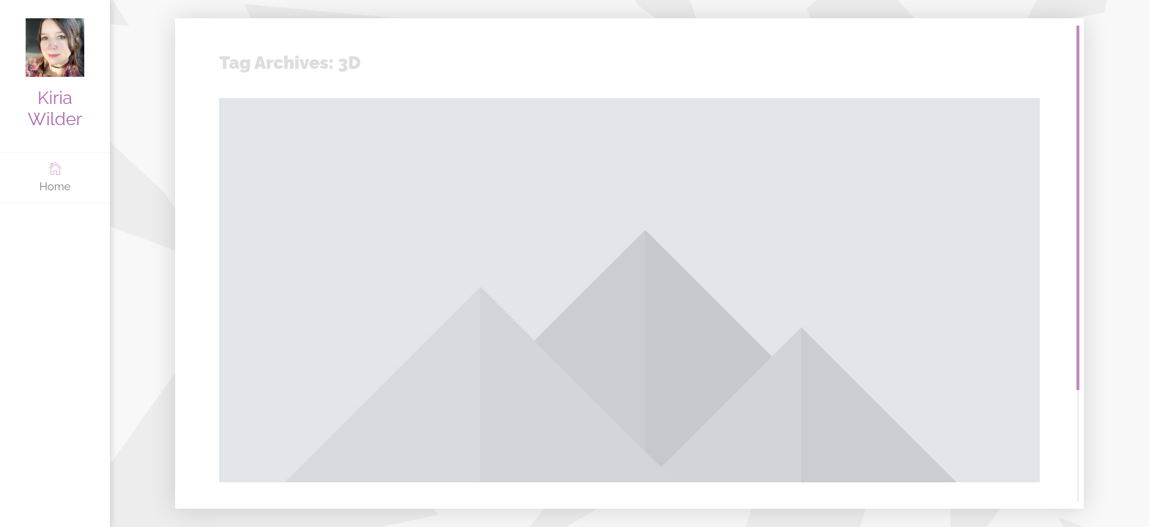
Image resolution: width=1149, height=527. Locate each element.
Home (55, 176)
